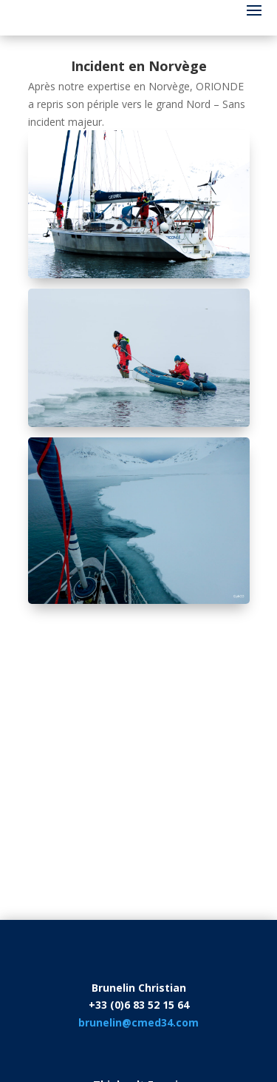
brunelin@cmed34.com (138, 1022)
